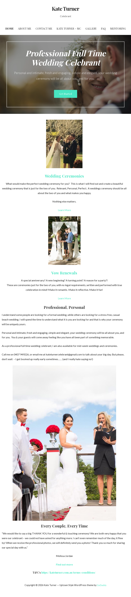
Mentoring (118, 28)
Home (9, 28)
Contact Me (44, 28)
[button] (64, 564)
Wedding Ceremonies (64, 176)
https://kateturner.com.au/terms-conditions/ (68, 572)
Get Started (65, 93)
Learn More (64, 210)
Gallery (91, 28)
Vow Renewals (64, 272)
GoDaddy (101, 585)
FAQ (103, 28)
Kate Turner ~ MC (69, 28)
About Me (24, 28)
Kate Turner (65, 8)
